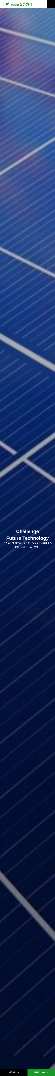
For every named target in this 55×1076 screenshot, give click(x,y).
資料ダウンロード (41, 1072)
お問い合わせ (13, 1072)
